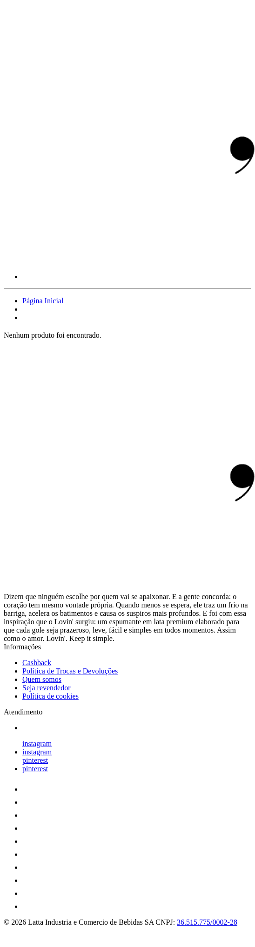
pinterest (35, 760)
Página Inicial (42, 301)
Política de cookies (50, 696)
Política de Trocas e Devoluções (70, 671)
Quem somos (41, 679)
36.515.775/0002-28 (207, 922)
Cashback (36, 663)
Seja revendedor (46, 688)
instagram (37, 743)
